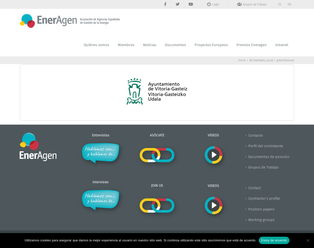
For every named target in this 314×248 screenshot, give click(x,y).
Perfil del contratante (265, 146)
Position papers (261, 209)
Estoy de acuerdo (274, 240)
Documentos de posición (268, 157)
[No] (307, 240)
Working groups (261, 220)
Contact (254, 188)
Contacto (255, 135)
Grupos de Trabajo (263, 167)
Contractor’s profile (264, 198)
